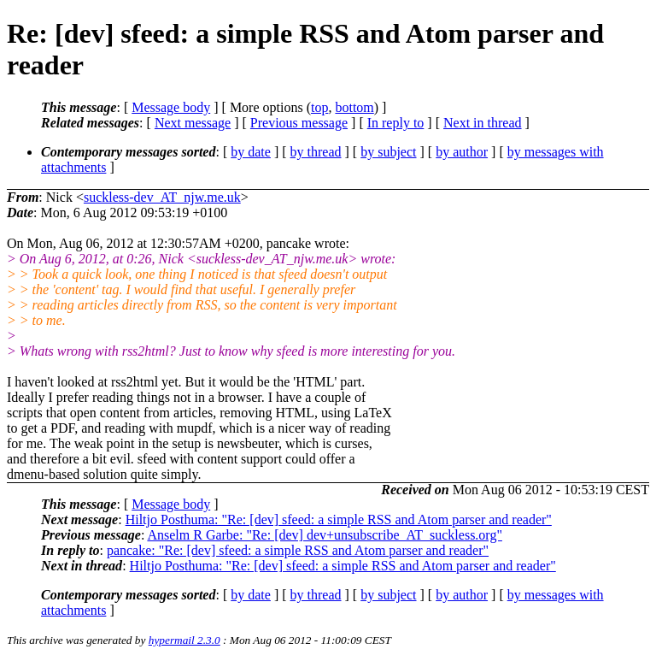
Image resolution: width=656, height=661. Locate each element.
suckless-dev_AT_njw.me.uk (162, 197)
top (319, 107)
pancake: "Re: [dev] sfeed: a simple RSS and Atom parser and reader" (298, 550)
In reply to (396, 122)
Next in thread (482, 122)
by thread (316, 152)
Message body (171, 107)
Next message (193, 122)
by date (251, 152)
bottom (354, 107)
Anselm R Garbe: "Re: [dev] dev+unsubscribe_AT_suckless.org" (324, 535)
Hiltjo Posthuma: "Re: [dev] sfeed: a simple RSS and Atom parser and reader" (339, 519)
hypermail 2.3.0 (184, 640)
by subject (388, 152)
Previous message (299, 122)
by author (462, 152)
